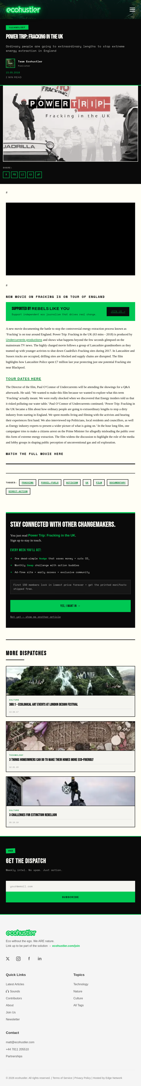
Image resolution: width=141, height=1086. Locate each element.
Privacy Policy (82, 1077)
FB (14, 174)
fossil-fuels (50, 482)
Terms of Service (62, 1077)
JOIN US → (118, 311)
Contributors (14, 998)
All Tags (78, 1005)
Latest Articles (15, 984)
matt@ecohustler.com (20, 1042)
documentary (118, 482)
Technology (80, 984)
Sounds (13, 991)
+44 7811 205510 (17, 1049)
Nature (77, 991)
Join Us (11, 1012)
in (39, 958)
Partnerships (14, 1056)
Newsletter (13, 1019)
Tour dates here (23, 379)
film (99, 482)
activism (72, 482)
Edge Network (114, 1077)
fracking (28, 482)
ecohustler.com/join (66, 945)
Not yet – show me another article (35, 617)
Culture (78, 998)
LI (22, 174)
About (10, 1005)
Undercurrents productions (24, 340)
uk (87, 482)
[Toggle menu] (132, 9)
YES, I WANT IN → (70, 606)
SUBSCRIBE (70, 897)
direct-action (18, 491)
